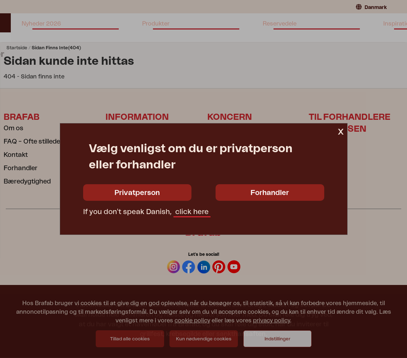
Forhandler (269, 192)
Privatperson (137, 192)
